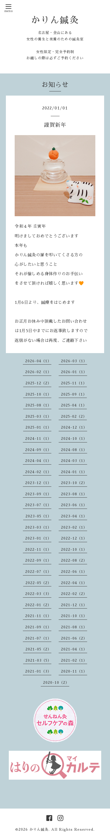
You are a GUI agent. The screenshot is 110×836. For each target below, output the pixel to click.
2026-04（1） (38, 361)
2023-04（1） (74, 516)
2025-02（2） (74, 416)
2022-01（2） (38, 605)
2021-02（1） (74, 660)
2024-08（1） (74, 450)
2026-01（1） (74, 372)
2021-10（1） (74, 616)
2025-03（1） (38, 416)
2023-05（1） (38, 516)
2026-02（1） (38, 372)
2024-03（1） (74, 461)
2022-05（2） (38, 583)
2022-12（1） (74, 538)
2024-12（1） (74, 427)
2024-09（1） (38, 450)
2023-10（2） (74, 483)
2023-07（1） (38, 505)
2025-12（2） (38, 383)
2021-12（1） (74, 605)
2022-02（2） (74, 594)
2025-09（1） (74, 394)
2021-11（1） (38, 616)
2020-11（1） (74, 671)
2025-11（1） (74, 383)
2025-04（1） (74, 405)
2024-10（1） (74, 438)
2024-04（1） (38, 461)
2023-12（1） (38, 483)
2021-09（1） (38, 627)
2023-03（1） (38, 527)
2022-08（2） (74, 560)
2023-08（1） (74, 494)
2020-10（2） (56, 682)
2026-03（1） (74, 361)
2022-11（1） (38, 549)
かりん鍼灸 (55, 20)
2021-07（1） (38, 638)
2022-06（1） (74, 571)
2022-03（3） (38, 594)
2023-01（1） (38, 538)
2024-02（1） (38, 472)
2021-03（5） (38, 660)
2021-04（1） (74, 649)
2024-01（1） (74, 472)
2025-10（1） (38, 394)
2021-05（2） (38, 649)
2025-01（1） (38, 427)
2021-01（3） (38, 671)
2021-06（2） (74, 638)
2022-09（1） (38, 560)
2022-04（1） (74, 583)
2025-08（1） (38, 405)
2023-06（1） (74, 505)
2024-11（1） (38, 438)
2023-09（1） (38, 494)
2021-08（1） (74, 627)
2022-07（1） (38, 571)
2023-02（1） (74, 527)
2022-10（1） (74, 549)
